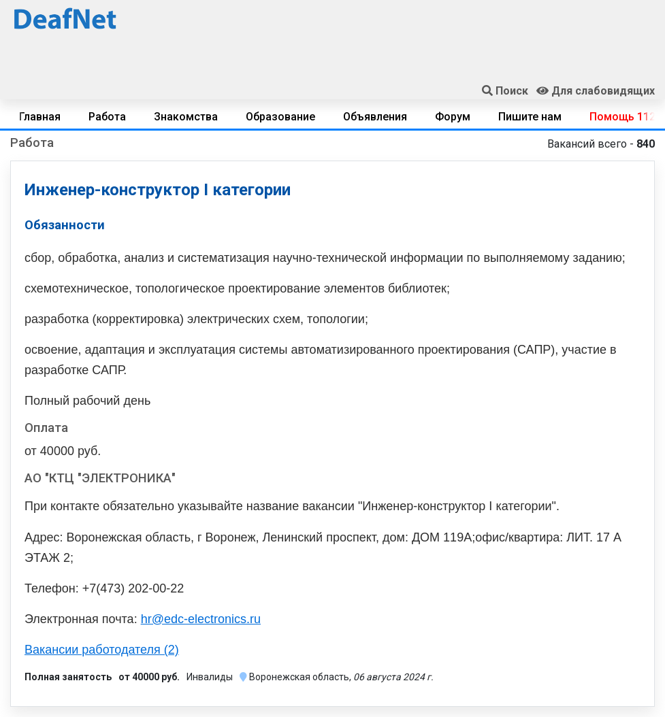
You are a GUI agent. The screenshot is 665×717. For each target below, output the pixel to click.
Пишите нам (530, 116)
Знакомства (186, 116)
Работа (107, 116)
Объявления (375, 116)
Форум (452, 116)
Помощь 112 (622, 116)
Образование (280, 116)
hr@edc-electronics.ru (201, 619)
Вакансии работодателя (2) (102, 649)
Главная (40, 116)
